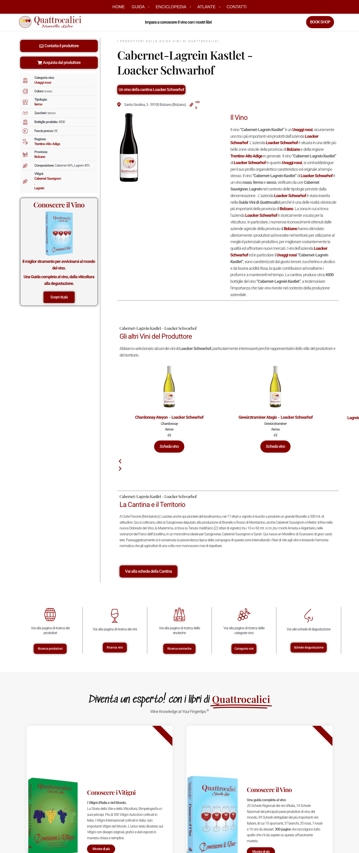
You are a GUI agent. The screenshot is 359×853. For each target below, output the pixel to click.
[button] (169, 446)
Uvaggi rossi (42, 82)
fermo (38, 104)
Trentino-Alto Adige (47, 144)
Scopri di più (59, 297)
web (197, 105)
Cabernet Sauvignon (47, 178)
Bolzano (39, 157)
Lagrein (39, 188)
